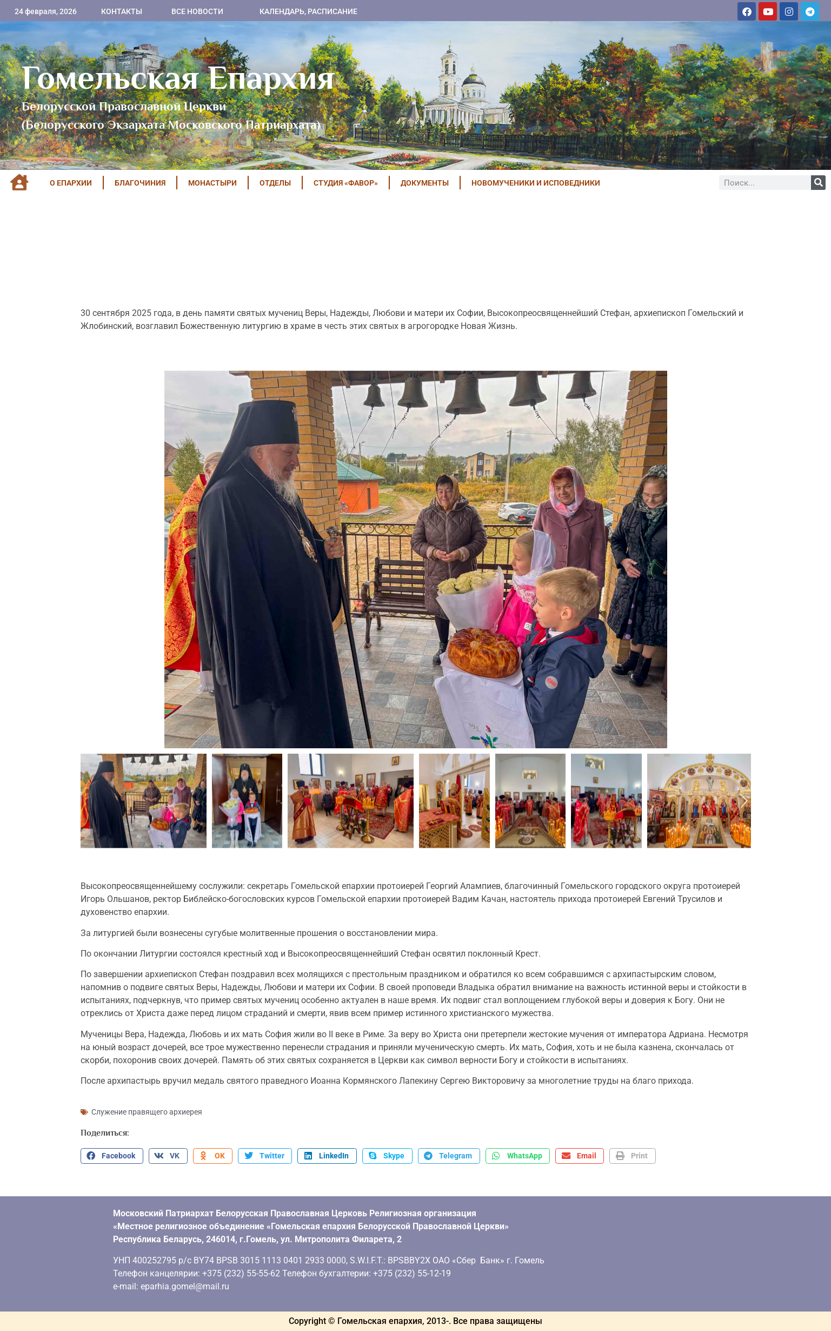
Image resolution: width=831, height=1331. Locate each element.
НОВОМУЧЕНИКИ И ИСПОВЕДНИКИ (535, 183)
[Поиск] (818, 182)
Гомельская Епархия (178, 77)
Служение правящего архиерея (146, 1112)
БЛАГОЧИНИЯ (140, 183)
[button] (112, 1156)
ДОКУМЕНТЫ (425, 183)
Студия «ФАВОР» (346, 183)
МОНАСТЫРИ (212, 183)
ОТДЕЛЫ (275, 183)
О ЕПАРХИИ (71, 183)
